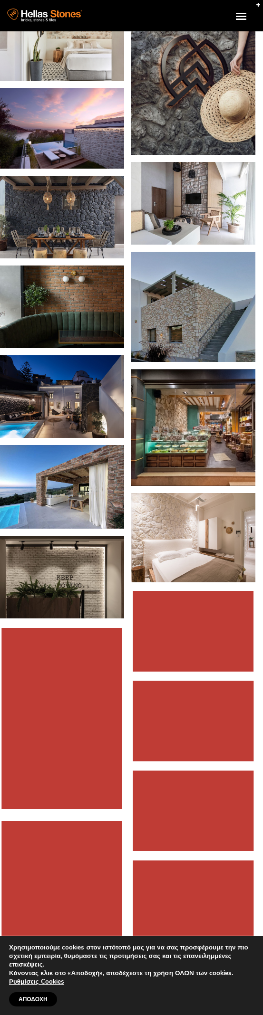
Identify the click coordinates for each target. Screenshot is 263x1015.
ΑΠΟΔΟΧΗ (33, 999)
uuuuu (247, 22)
